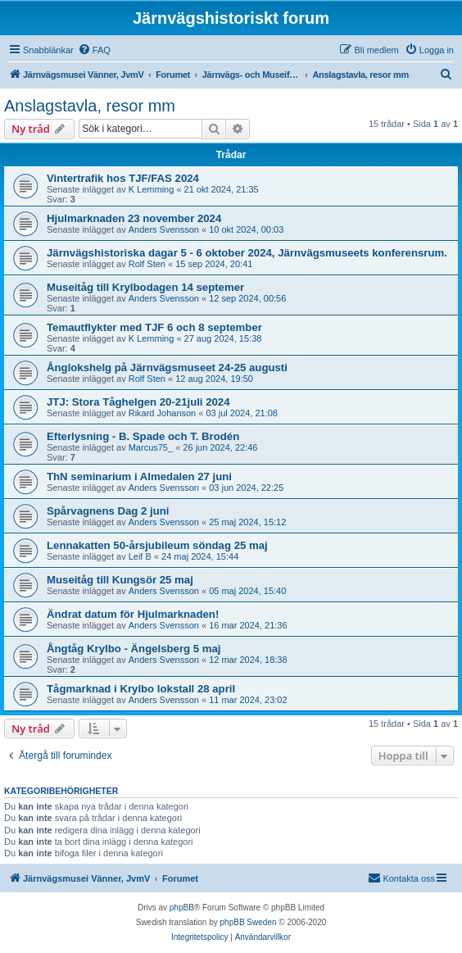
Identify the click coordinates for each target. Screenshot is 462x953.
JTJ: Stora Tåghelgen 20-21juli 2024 (138, 402)
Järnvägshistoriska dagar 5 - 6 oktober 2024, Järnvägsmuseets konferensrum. (247, 253)
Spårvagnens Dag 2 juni (108, 511)
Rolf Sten (147, 264)
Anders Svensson (164, 229)
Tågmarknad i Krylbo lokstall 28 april (141, 689)
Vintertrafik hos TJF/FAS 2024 (123, 178)
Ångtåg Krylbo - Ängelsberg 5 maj (134, 648)
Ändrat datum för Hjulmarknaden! (133, 614)
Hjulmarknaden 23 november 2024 (134, 218)
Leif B (140, 556)
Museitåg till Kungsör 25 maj (120, 580)
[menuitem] (94, 50)
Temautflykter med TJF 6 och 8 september (154, 327)
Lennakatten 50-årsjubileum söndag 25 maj (157, 545)
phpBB (182, 907)
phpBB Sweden (248, 922)
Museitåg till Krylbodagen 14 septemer (145, 287)
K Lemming (151, 189)
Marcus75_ (151, 447)
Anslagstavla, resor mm (89, 106)
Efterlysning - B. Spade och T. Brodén (143, 436)
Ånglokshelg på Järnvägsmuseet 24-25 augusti (167, 367)
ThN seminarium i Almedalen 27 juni (139, 476)
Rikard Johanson (163, 413)
